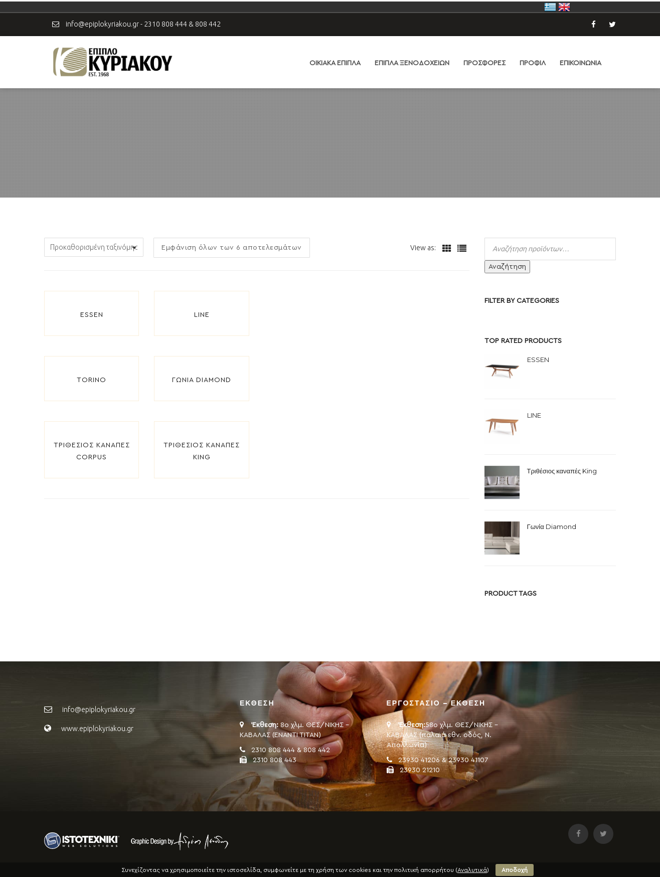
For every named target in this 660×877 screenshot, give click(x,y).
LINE (202, 314)
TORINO (91, 380)
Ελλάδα (550, 7)
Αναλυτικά (472, 870)
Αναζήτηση (507, 266)
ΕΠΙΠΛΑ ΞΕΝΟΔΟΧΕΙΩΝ (412, 63)
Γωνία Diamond (201, 380)
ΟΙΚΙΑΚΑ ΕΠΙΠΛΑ (335, 63)
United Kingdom (564, 7)
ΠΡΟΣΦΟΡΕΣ (484, 63)
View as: (423, 247)
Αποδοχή (515, 870)
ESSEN (91, 314)
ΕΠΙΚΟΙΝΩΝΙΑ (580, 63)
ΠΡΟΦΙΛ (533, 63)
